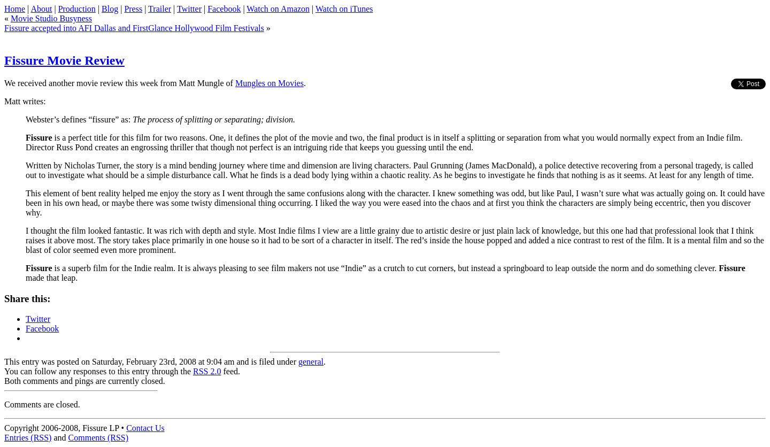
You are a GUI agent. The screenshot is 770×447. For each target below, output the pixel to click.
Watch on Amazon (278, 8)
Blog (110, 8)
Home (14, 8)
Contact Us (145, 428)
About (41, 8)
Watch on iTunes (344, 8)
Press (133, 8)
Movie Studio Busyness (51, 18)
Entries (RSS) (27, 437)
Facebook (224, 8)
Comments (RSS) (98, 437)
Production (77, 8)
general (311, 361)
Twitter (189, 8)
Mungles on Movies (269, 83)
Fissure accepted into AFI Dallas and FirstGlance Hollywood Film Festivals (134, 28)
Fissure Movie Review (64, 60)
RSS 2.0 (207, 371)
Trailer (159, 8)
